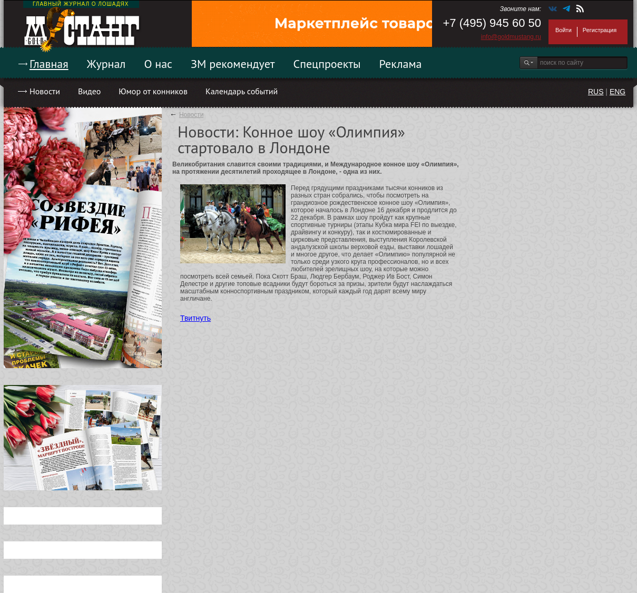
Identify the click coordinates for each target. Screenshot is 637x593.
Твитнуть (195, 318)
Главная (49, 63)
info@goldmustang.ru (511, 37)
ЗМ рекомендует (233, 63)
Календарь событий (241, 91)
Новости (45, 91)
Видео (89, 91)
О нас (158, 63)
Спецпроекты (327, 63)
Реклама (400, 63)
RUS (596, 91)
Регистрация (599, 30)
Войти (563, 30)
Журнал (106, 63)
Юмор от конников (153, 91)
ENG (617, 91)
